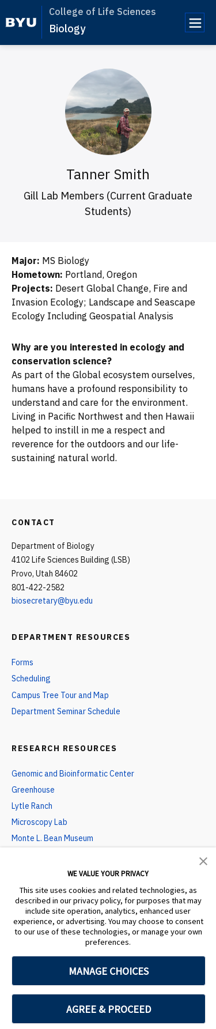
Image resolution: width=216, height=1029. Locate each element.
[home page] (21, 22)
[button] (203, 860)
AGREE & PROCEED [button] (108, 1009)
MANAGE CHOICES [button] (109, 971)
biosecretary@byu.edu (52, 600)
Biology (67, 28)
